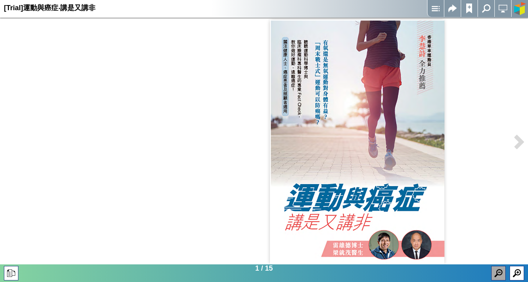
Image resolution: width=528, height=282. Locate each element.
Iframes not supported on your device (357, 142)
